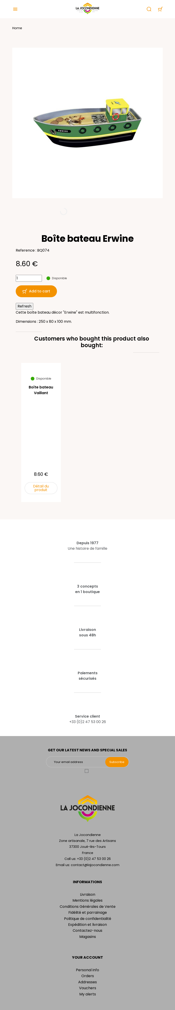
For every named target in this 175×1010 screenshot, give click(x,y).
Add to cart (36, 291)
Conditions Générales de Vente (88, 906)
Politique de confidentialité (87, 918)
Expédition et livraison (87, 924)
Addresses (87, 982)
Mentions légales (87, 900)
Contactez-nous (87, 930)
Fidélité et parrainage (87, 912)
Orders (87, 976)
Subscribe (116, 762)
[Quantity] (29, 278)
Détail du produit (41, 488)
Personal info (87, 970)
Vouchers (87, 988)
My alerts (87, 994)
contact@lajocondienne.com (95, 865)
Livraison (87, 894)
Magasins (87, 936)
